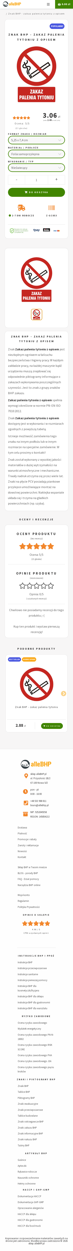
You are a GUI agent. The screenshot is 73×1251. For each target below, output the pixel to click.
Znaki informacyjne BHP (30, 1133)
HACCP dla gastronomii (30, 1219)
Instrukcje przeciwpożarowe (32, 968)
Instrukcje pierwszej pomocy (32, 980)
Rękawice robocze (27, 1171)
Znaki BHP (23, 1085)
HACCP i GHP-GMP (36, 1189)
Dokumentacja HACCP (29, 1196)
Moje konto (24, 895)
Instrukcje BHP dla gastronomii (34, 1002)
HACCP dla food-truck (29, 1225)
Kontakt (22, 857)
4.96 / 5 (36, 929)
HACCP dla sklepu (27, 1214)
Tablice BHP (24, 1091)
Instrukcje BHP (25, 962)
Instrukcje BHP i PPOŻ (36, 955)
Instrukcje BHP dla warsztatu (32, 1008)
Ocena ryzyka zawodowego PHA (35, 1055)
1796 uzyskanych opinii (36, 933)
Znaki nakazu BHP (27, 1139)
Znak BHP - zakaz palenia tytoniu (36, 707)
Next (62, 693)
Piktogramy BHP (26, 1097)
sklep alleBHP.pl (36, 1243)
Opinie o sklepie (36, 915)
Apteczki (22, 1165)
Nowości (22, 851)
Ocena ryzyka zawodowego (32, 1022)
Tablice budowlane (28, 1115)
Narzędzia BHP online (29, 885)
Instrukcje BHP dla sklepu (31, 996)
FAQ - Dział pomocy (28, 878)
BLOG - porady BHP (28, 873)
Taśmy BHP (23, 1145)
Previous (10, 693)
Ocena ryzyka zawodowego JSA (34, 1061)
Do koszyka (36, 192)
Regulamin (23, 900)
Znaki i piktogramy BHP (36, 1079)
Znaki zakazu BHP (27, 1127)
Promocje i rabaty (27, 839)
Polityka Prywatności (29, 906)
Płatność (22, 833)
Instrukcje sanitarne (28, 974)
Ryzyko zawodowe (36, 1016)
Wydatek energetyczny (29, 1028)
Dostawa (22, 827)
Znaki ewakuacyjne (28, 1103)
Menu (48, 4)
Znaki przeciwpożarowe (30, 1109)
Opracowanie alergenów (31, 1208)
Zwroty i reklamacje (28, 845)
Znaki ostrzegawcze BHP (31, 1121)
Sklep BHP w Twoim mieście (32, 867)
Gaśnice (22, 1159)
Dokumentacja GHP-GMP (31, 1202)
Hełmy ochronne (26, 1183)
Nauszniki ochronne (28, 1177)
